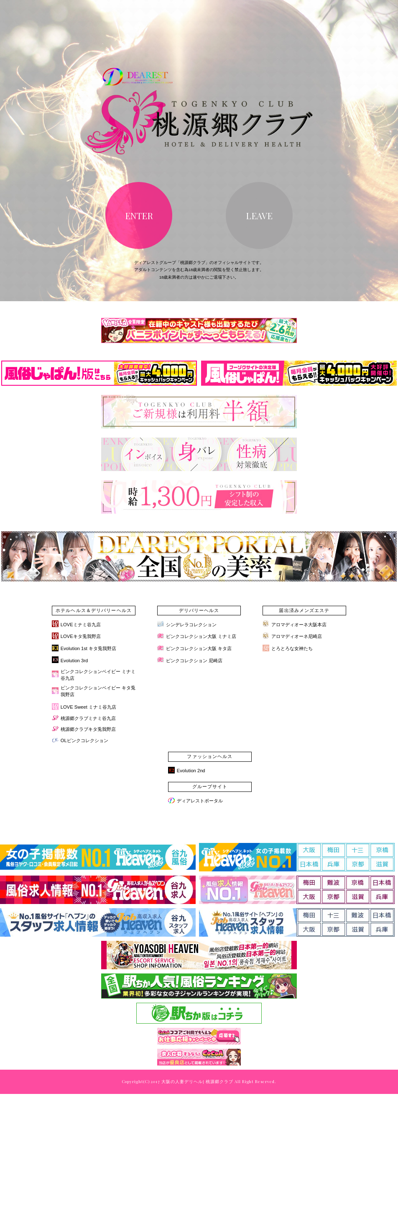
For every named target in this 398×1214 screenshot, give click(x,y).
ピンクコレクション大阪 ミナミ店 (201, 636)
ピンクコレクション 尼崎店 (194, 660)
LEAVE (259, 215)
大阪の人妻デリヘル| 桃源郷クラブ (197, 1081)
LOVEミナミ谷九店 (81, 624)
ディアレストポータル (200, 800)
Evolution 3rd (74, 660)
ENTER (139, 215)
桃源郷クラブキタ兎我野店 (88, 729)
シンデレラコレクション (191, 624)
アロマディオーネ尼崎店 (296, 636)
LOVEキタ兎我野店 (81, 636)
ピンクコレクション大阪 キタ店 (199, 648)
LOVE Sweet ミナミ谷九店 (88, 706)
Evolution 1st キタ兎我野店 (88, 648)
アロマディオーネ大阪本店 (299, 624)
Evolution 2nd (191, 770)
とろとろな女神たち (292, 648)
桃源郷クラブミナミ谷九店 (88, 718)
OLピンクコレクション (84, 740)
